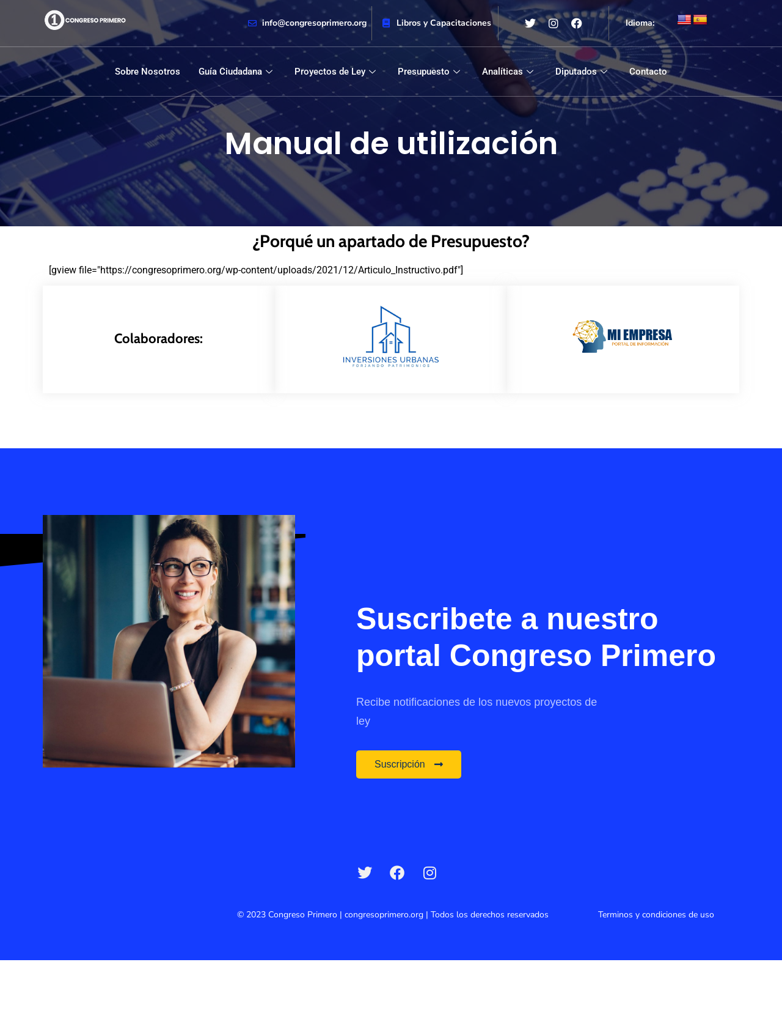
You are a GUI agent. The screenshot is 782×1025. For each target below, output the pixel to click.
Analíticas (507, 71)
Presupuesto (429, 71)
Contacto (648, 71)
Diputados (581, 71)
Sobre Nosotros (147, 71)
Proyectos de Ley (335, 71)
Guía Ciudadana (235, 71)
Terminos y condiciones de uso (656, 914)
